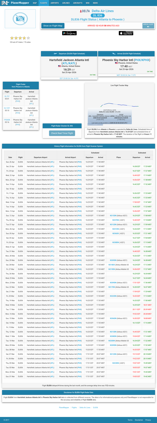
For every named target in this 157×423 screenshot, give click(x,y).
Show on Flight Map (52, 25)
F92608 (7, 120)
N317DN (112, 287)
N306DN (113, 318)
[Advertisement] (98, 43)
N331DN (115, 229)
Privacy (149, 420)
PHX (17, 101)
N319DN (112, 269)
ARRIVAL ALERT (148, 26)
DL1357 (7, 108)
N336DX (116, 233)
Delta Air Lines (103, 11)
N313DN (113, 332)
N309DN (113, 260)
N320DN (112, 341)
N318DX (112, 265)
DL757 (7, 96)
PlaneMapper (64, 408)
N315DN (113, 216)
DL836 (95, 408)
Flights (74, 408)
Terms (131, 420)
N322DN (113, 296)
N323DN (115, 363)
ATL (31, 104)
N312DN (113, 225)
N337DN (115, 220)
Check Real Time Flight (62, 133)
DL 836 (97, 15)
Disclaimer (140, 420)
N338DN (115, 242)
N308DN (113, 336)
